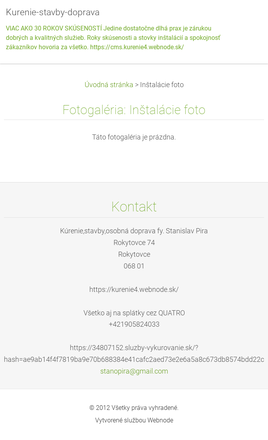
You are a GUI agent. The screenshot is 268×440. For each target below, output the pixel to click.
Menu (246, 17)
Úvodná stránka (109, 85)
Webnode (160, 420)
